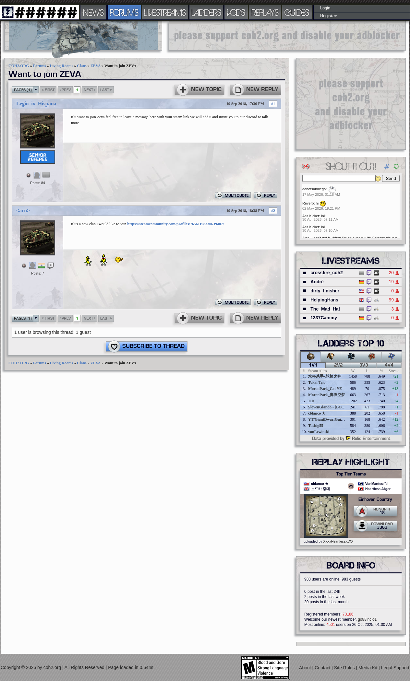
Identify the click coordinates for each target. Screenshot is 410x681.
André (316, 281)
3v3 (363, 365)
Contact (323, 667)
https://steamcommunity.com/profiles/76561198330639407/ (175, 224)
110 (311, 401)
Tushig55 (315, 425)
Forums (39, 66)
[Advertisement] (350, 103)
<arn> (23, 210)
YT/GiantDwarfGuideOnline (332, 419)
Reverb (308, 203)
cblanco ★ (316, 413)
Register (328, 16)
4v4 (389, 365)
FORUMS (124, 12)
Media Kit (368, 667)
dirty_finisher (324, 290)
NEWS (93, 12)
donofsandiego (314, 189)
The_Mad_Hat (325, 308)
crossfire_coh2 (326, 272)
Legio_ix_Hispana (36, 103)
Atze (305, 238)
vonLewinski (318, 431)
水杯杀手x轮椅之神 (324, 376)
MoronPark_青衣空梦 (326, 395)
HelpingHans (324, 299)
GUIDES (297, 12)
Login (325, 8)
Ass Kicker (310, 216)
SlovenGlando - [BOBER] (329, 407)
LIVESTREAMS (165, 12)
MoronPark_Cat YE (325, 388)
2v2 (338, 365)
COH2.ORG (18, 66)
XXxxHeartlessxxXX (338, 541)
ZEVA (95, 66)
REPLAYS (265, 12)
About (305, 667)
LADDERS (206, 12)
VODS (236, 12)
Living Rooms (61, 66)
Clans (81, 66)
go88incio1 (367, 619)
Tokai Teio (316, 382)
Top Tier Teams (351, 474)
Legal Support (395, 667)
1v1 (313, 365)
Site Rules (345, 667)
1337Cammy (323, 317)
